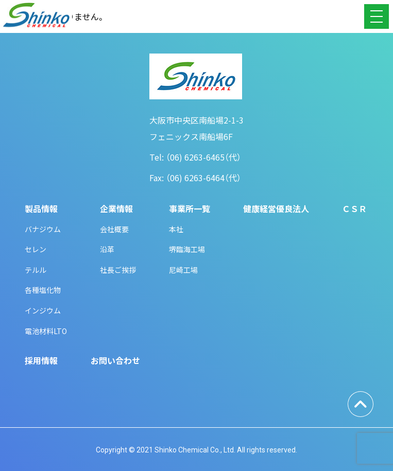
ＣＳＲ (354, 208)
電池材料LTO (46, 331)
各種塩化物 (43, 290)
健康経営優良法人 (276, 208)
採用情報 (41, 360)
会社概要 (114, 229)
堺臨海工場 (187, 249)
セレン (35, 249)
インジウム (43, 310)
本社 (176, 229)
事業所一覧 (189, 208)
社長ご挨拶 (118, 270)
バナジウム (43, 229)
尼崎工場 (183, 270)
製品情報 (41, 208)
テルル (35, 270)
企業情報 (116, 208)
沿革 (107, 249)
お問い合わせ (115, 360)
